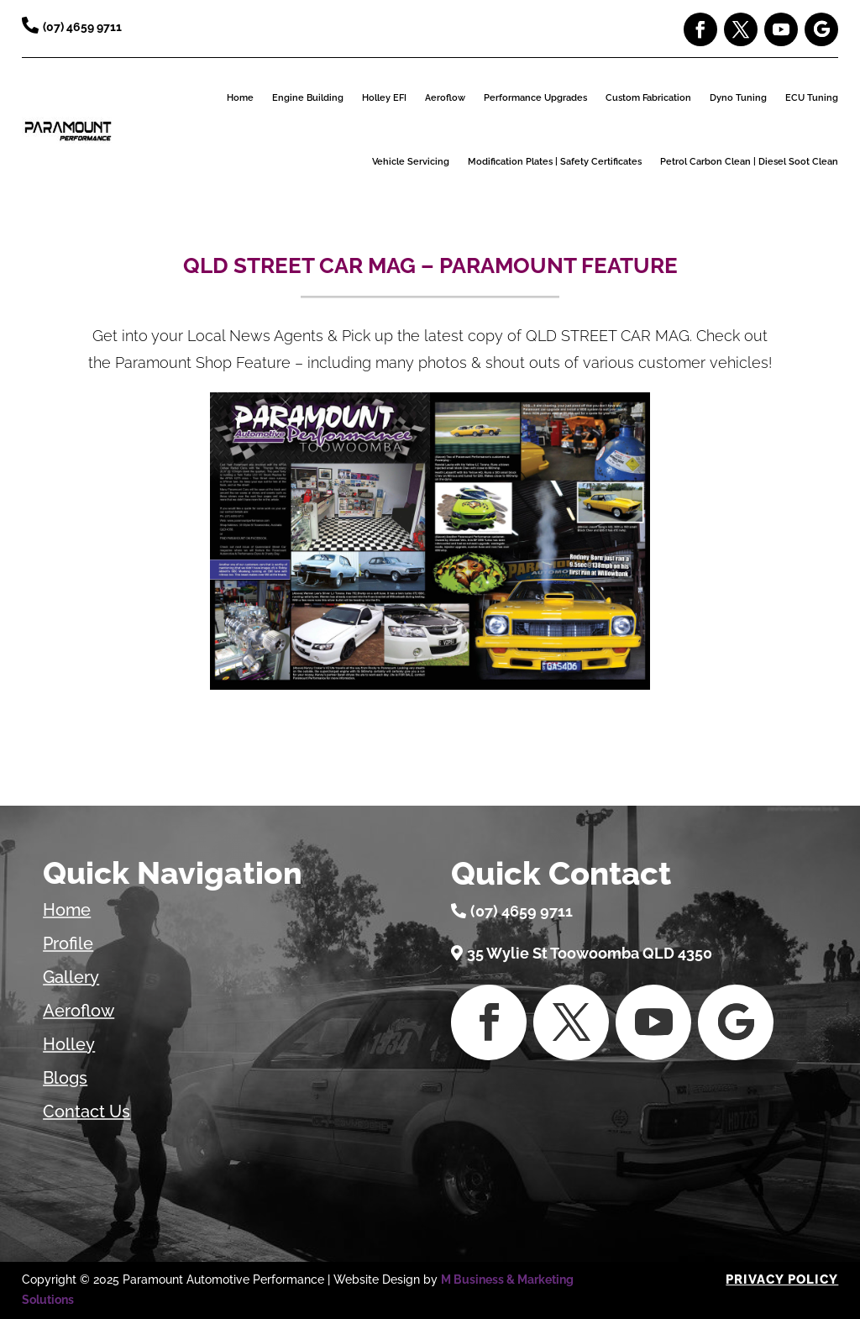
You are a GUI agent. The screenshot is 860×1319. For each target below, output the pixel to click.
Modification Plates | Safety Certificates (555, 161)
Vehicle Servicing (410, 161)
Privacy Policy (782, 1279)
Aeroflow (445, 97)
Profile (68, 943)
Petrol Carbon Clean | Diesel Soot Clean (749, 161)
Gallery (71, 977)
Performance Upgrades (535, 97)
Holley (69, 1044)
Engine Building (307, 97)
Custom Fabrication (648, 97)
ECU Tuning (811, 97)
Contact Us (86, 1111)
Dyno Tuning (738, 97)
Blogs (65, 1078)
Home (240, 97)
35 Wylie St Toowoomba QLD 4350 (589, 953)
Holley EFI (384, 97)
